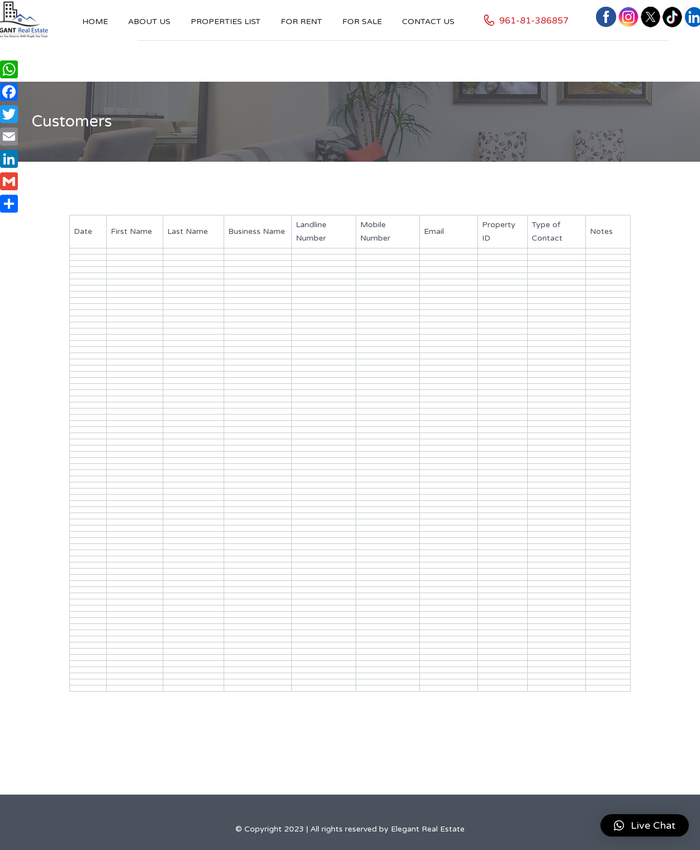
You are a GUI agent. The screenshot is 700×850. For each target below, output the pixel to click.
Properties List (226, 21)
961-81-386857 (534, 20)
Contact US (428, 21)
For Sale (362, 21)
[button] (644, 825)
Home (95, 21)
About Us (149, 21)
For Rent (301, 21)
